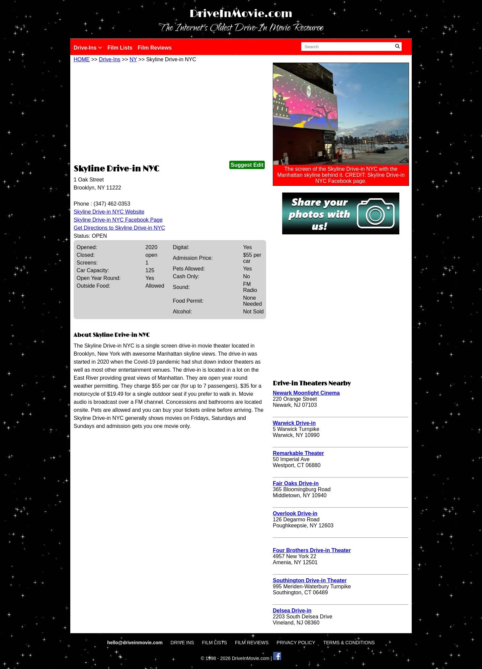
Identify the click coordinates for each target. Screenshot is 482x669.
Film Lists (120, 48)
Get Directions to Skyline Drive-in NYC (119, 228)
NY (133, 59)
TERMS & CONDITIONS (349, 642)
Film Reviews (155, 48)
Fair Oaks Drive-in (296, 483)
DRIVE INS (182, 642)
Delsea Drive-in (292, 610)
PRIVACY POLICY (295, 642)
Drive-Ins (88, 48)
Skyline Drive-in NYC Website (109, 212)
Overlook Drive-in (295, 513)
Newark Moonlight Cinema (306, 393)
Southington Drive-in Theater (309, 580)
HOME (82, 59)
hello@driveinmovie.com (135, 642)
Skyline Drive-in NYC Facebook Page (118, 220)
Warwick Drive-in (294, 423)
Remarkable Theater (298, 453)
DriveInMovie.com (241, 13)
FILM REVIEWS (251, 642)
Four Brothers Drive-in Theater (312, 550)
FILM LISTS (214, 642)
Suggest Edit (247, 165)
